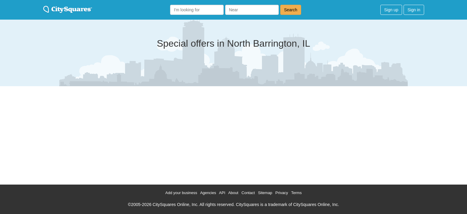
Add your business (181, 193)
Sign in (413, 9)
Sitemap (265, 193)
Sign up (391, 9)
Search (290, 9)
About (233, 193)
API (222, 193)
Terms (296, 193)
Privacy (281, 193)
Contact (248, 193)
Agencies (208, 193)
